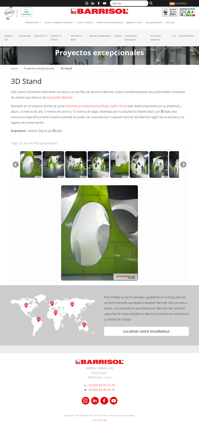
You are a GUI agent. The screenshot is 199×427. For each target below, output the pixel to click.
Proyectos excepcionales (110, 22)
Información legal (99, 420)
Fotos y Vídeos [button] (84, 22)
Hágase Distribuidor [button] (99, 36)
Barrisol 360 (8, 38)
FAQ (174, 36)
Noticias (170, 22)
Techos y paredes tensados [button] (58, 22)
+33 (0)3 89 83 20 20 (101, 385)
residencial (25, 36)
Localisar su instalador (131, 38)
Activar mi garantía (155, 38)
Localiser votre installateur (146, 331)
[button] (180, 3)
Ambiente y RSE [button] (133, 22)
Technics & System (55, 38)
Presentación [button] (32, 22)
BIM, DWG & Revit (76, 38)
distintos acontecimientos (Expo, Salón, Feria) (96, 106)
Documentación (154, 22)
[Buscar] (129, 3)
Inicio (14, 68)
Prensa (117, 36)
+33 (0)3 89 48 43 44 (101, 390)
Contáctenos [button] (186, 36)
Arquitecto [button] (40, 36)
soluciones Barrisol (59, 97)
